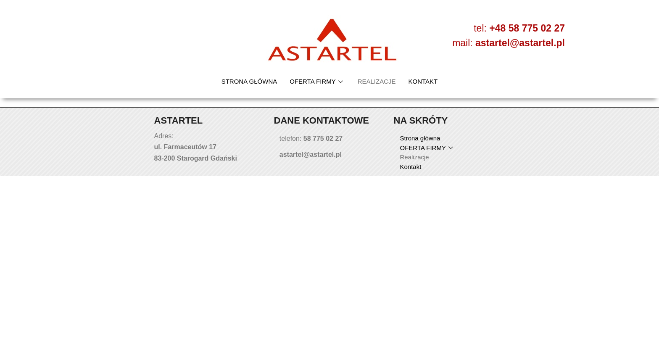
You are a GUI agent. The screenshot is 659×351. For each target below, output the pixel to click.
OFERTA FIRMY (317, 81)
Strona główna (249, 81)
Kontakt (423, 81)
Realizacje (377, 81)
